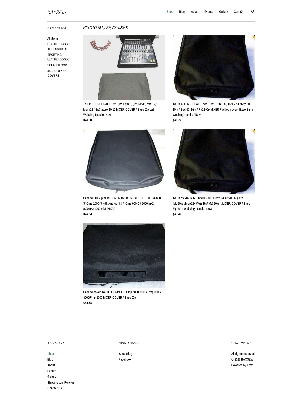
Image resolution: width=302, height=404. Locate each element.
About (195, 11)
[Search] (253, 12)
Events (208, 11)
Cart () (238, 11)
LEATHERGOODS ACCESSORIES (58, 46)
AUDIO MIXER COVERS (56, 73)
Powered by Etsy (242, 365)
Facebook (125, 359)
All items (53, 38)
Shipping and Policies (60, 382)
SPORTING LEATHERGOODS (58, 56)
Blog (182, 11)
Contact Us (54, 388)
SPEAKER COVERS (59, 65)
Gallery (223, 11)
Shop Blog (125, 353)
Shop (170, 11)
